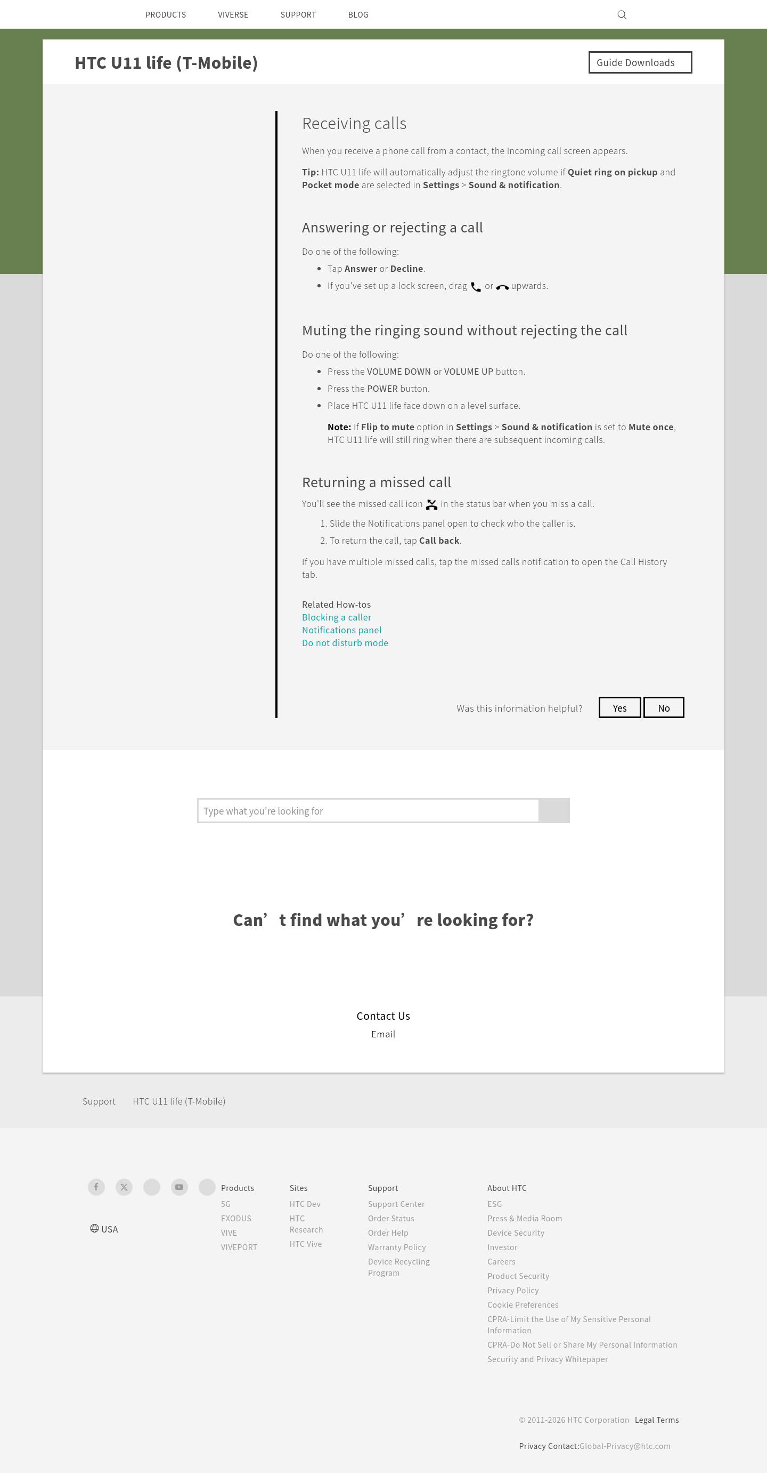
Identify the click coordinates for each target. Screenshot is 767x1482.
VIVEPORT (242, 1245)
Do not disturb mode (349, 640)
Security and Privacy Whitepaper (557, 1368)
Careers (507, 1259)
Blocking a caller (340, 614)
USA (110, 1226)
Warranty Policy (405, 1245)
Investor (508, 1245)
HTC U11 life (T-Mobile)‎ (190, 1098)
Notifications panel (344, 627)
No (663, 705)
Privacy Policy (520, 1288)
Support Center (404, 1201)
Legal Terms (655, 1428)
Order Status (399, 1216)
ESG (500, 1201)
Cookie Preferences (531, 1302)
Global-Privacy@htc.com (623, 1455)
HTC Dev (314, 1201)
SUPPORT (313, 14)
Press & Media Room (534, 1216)
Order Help (396, 1230)
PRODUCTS (168, 14)
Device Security (523, 1230)
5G (226, 1201)
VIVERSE (242, 14)
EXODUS (238, 1216)
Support (102, 1098)
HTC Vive (314, 1241)
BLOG (377, 14)
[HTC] (100, 14)
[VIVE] (665, 14)
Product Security (525, 1273)
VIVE (231, 1230)
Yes (617, 705)
